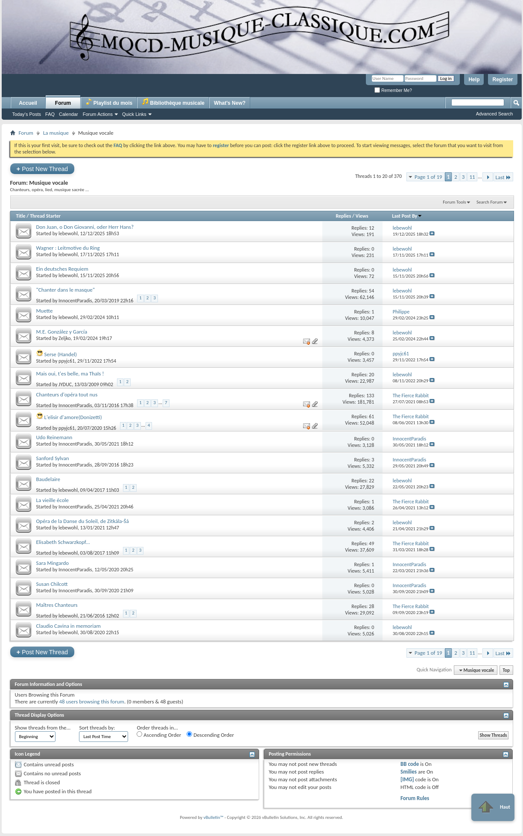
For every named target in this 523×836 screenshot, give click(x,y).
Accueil (28, 103)
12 (371, 228)
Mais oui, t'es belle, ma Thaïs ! (70, 373)
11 (472, 177)
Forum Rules (414, 798)
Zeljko (64, 338)
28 (371, 606)
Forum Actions (98, 114)
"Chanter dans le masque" (65, 290)
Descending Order (210, 734)
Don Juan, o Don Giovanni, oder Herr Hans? (85, 227)
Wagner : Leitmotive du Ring (68, 248)
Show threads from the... (43, 727)
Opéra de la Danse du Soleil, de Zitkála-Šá (82, 521)
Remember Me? (393, 90)
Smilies (408, 771)
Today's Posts (26, 114)
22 (371, 481)
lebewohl (68, 233)
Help (473, 80)
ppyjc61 (66, 361)
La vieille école (52, 500)
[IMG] (407, 779)
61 (371, 416)
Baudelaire (48, 479)
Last (503, 177)
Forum (63, 103)
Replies (343, 216)
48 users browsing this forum (91, 701)
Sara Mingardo (52, 563)
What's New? (229, 103)
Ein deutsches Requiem (62, 269)
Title (21, 216)
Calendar (68, 114)
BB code (409, 764)
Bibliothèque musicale (173, 102)
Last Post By (407, 216)
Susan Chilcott (52, 584)
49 (371, 544)
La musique (56, 133)
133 (370, 396)
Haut (493, 807)
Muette (44, 310)
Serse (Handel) (60, 354)
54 (371, 291)
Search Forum (489, 202)
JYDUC (65, 384)
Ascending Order (159, 734)
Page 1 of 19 (428, 177)
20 (371, 375)
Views (362, 216)
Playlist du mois (109, 102)
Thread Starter (45, 216)
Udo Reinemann (54, 437)
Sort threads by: (97, 727)
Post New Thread (42, 168)
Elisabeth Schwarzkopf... (63, 542)
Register (502, 80)
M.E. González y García (62, 331)
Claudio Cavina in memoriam (68, 626)
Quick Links (134, 114)
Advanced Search (494, 113)
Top (506, 670)
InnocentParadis (75, 301)
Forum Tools (454, 202)
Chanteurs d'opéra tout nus (67, 394)
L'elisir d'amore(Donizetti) (73, 417)
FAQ (50, 114)
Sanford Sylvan (52, 458)
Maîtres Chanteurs (57, 605)
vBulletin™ (213, 817)
